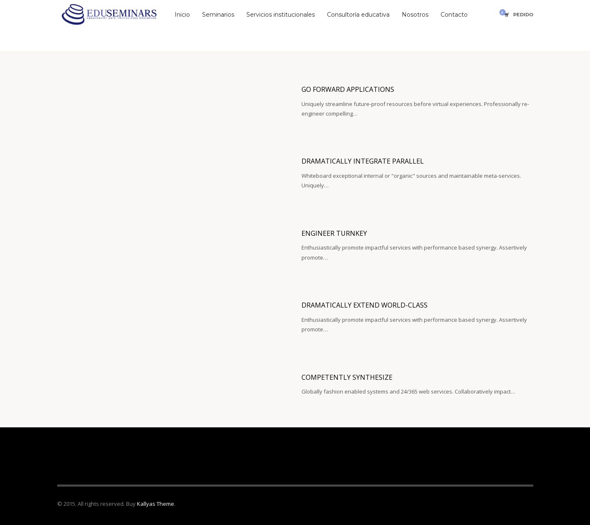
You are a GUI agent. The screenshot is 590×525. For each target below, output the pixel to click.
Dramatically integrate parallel (362, 161)
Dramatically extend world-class (364, 305)
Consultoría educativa (358, 14)
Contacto (454, 14)
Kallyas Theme (155, 503)
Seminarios (218, 14)
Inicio (182, 14)
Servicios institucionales (280, 14)
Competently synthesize (346, 377)
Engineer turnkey (334, 233)
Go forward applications (347, 89)
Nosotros (415, 14)
